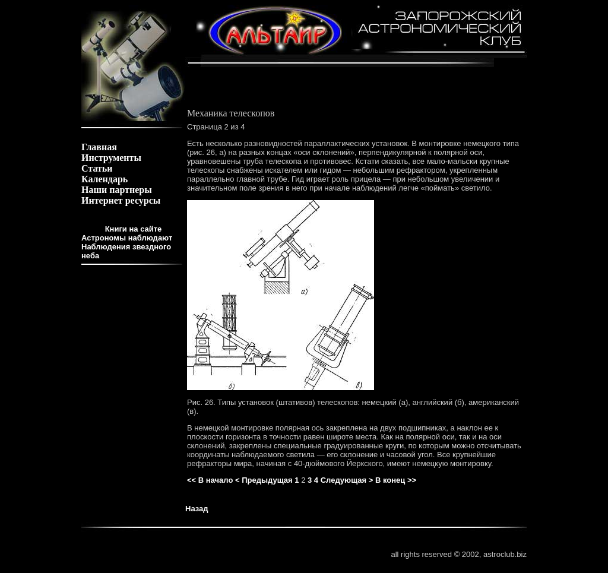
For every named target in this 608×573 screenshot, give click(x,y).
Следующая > (347, 480)
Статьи (97, 168)
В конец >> (395, 480)
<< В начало (210, 480)
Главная (99, 147)
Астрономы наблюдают (126, 237)
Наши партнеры (116, 190)
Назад (196, 508)
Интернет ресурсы (120, 200)
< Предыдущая (264, 480)
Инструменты (111, 158)
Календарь (104, 179)
